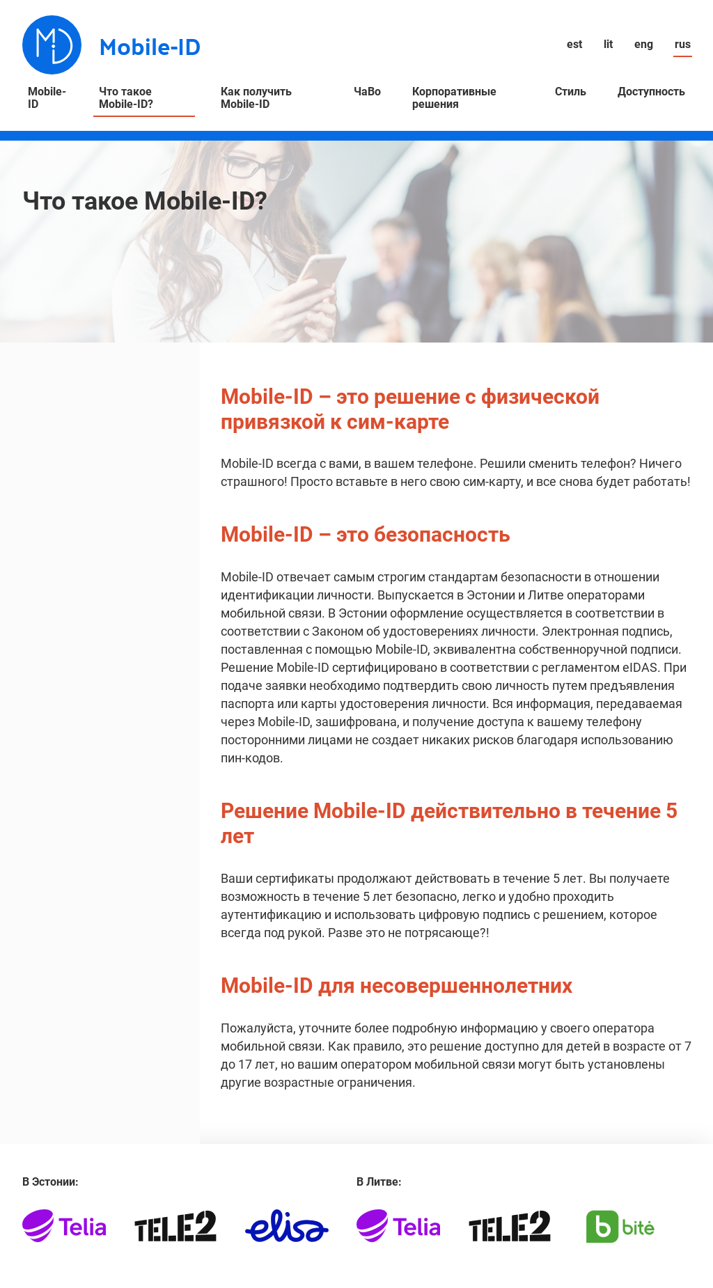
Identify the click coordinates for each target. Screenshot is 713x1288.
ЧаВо (367, 92)
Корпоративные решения (454, 98)
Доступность (651, 92)
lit (608, 44)
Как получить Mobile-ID (256, 98)
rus (683, 44)
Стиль (570, 92)
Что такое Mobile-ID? (126, 98)
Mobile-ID (47, 98)
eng (643, 44)
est (574, 44)
